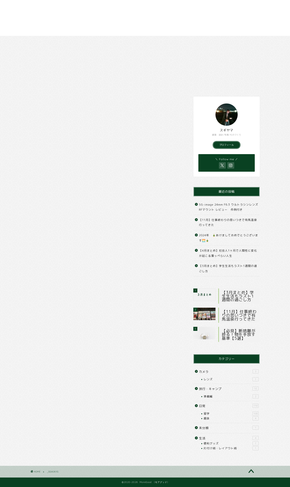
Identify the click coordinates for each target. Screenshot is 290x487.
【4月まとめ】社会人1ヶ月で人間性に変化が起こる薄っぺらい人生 (228, 253)
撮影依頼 (223, 41)
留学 (231, 414)
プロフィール (226, 144)
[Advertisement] (121, 18)
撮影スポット (181, 41)
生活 (229, 438)
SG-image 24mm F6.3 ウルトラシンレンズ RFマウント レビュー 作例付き (228, 207)
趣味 (231, 418)
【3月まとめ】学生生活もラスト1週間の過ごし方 (228, 268)
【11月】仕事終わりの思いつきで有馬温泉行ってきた (228, 222)
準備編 (231, 396)
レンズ (231, 379)
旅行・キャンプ (95, 41)
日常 (52, 41)
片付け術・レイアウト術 (231, 448)
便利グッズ (231, 443)
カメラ (138, 41)
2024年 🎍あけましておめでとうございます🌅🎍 (228, 237)
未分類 (229, 428)
